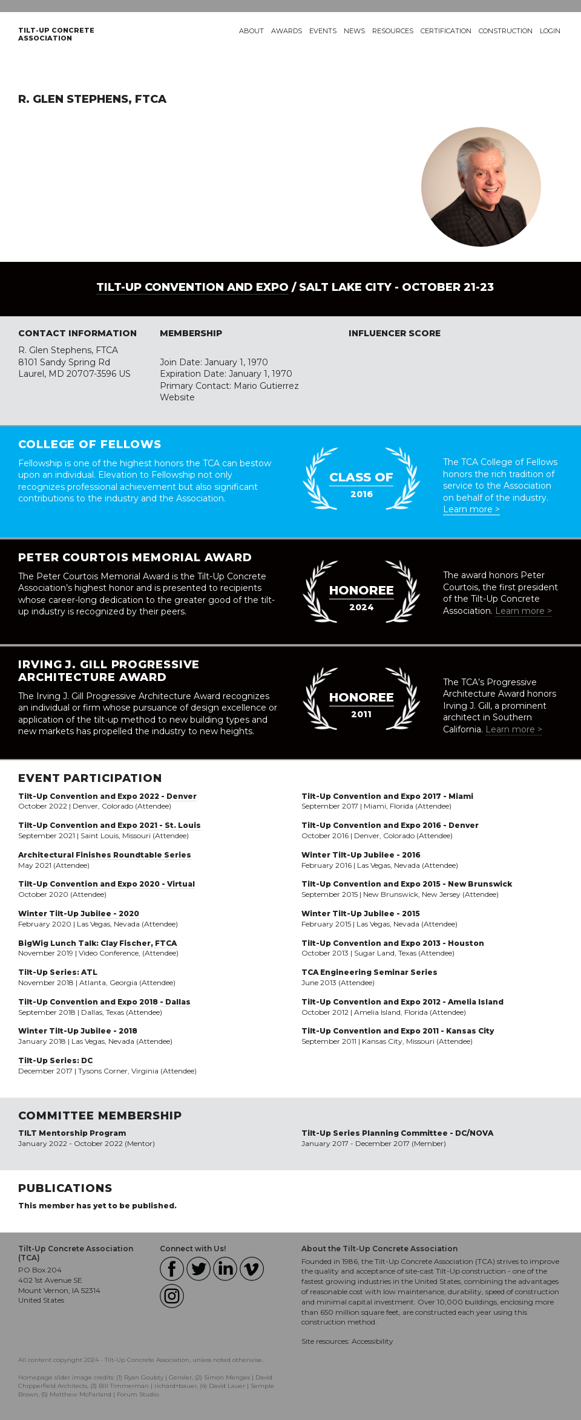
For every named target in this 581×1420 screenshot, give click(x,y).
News (354, 31)
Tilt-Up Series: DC (55, 1060)
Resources (392, 31)
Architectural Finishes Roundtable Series (104, 854)
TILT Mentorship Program (72, 1133)
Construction (506, 31)
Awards (286, 31)
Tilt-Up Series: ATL (57, 972)
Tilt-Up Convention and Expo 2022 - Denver (107, 796)
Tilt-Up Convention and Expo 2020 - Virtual (106, 883)
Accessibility (372, 1341)
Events (322, 31)
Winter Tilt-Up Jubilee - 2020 (78, 913)
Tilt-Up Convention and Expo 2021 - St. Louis (109, 825)
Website (177, 397)
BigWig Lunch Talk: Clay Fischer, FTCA (97, 943)
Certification (446, 31)
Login (550, 31)
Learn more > (471, 509)
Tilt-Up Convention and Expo (192, 287)
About (251, 31)
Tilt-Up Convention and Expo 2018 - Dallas (104, 1001)
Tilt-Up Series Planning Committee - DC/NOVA (397, 1133)
